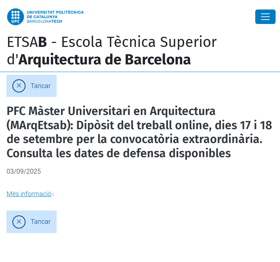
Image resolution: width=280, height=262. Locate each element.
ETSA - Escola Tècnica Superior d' (112, 50)
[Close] (265, 16)
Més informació (29, 194)
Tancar (41, 86)
